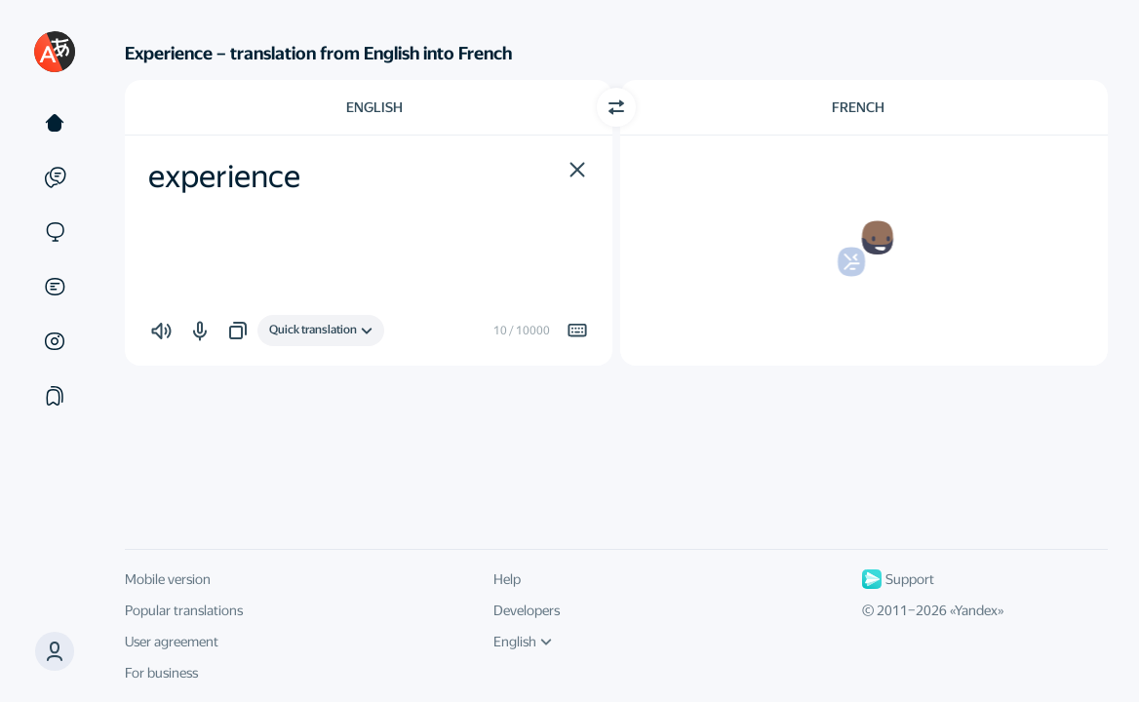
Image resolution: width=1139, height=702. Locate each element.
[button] (54, 651)
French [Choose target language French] (858, 107)
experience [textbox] (224, 176)
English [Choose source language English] (374, 107)
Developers (526, 610)
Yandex (976, 610)
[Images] (54, 341)
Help (507, 579)
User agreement (171, 641)
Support (898, 579)
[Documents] (54, 286)
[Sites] (54, 232)
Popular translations (184, 610)
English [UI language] (522, 641)
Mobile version (168, 579)
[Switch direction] (616, 107)
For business (161, 673)
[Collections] (54, 395)
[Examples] (54, 177)
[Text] (54, 122)
